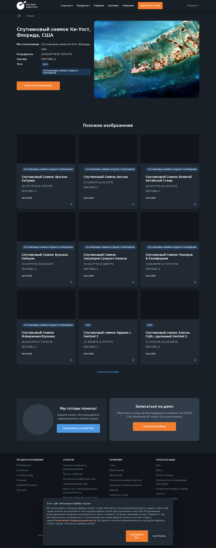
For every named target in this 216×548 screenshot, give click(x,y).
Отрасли (66, 5)
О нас (112, 465)
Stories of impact (165, 475)
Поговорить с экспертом (78, 428)
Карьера (114, 490)
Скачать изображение (38, 85)
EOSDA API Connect (27, 485)
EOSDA (27, 5)
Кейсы (159, 470)
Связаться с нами (150, 5)
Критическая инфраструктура (79, 479)
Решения (99, 5)
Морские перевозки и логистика (80, 497)
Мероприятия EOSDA (167, 498)
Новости (160, 493)
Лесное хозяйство (73, 474)
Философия (116, 475)
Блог (158, 465)
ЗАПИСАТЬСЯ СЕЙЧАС (154, 426)
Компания (128, 5)
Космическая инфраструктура (126, 480)
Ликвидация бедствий (75, 483)
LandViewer (23, 470)
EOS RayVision (24, 465)
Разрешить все (77, 537)
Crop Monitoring (25, 475)
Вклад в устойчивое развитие (126, 485)
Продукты (82, 5)
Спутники (113, 5)
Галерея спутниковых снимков (172, 488)
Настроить (139, 537)
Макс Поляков (117, 470)
